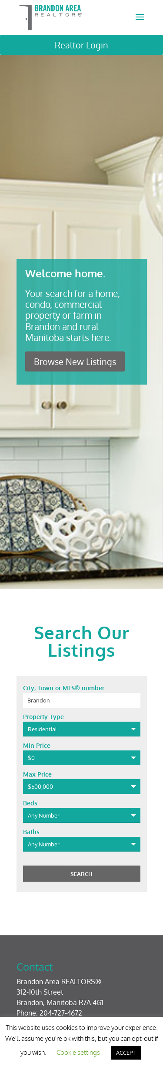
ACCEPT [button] (126, 1052)
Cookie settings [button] (78, 1052)
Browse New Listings (75, 361)
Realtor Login (81, 45)
